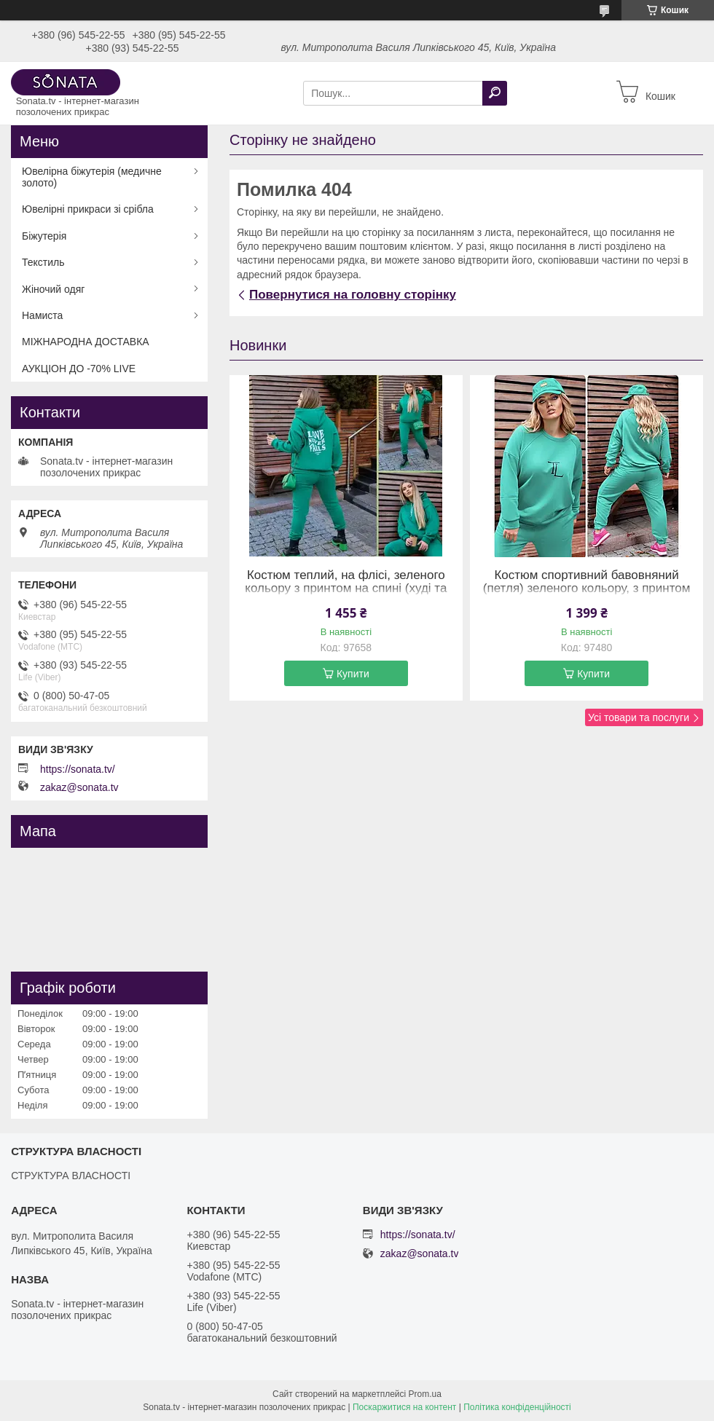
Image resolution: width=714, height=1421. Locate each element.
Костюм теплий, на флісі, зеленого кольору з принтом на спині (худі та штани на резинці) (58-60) (346, 588)
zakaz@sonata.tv (79, 787)
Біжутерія (44, 236)
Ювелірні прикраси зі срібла (88, 209)
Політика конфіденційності (517, 1407)
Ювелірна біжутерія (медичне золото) (92, 177)
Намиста (42, 315)
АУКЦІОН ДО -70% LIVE (79, 368)
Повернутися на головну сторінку (352, 295)
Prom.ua (425, 1394)
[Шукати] (494, 93)
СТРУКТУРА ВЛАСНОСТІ (70, 1175)
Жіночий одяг (53, 289)
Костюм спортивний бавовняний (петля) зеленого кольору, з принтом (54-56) (587, 588)
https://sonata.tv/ (77, 769)
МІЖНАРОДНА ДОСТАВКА (85, 341)
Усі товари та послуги (638, 717)
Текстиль (43, 262)
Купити (353, 674)
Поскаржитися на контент (404, 1407)
